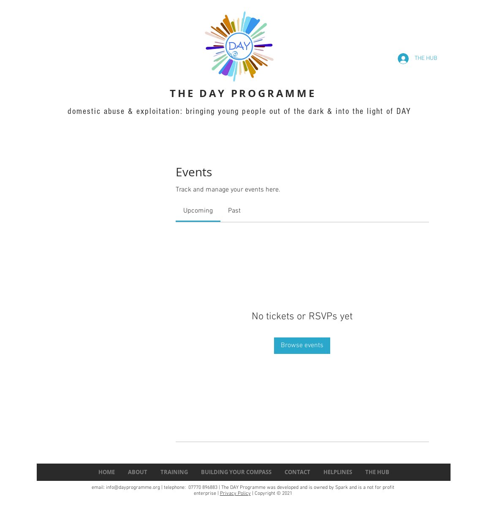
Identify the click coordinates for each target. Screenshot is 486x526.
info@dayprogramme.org (133, 488)
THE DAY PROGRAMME (243, 93)
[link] (198, 211)
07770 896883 (202, 488)
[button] (377, 472)
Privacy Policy (235, 493)
